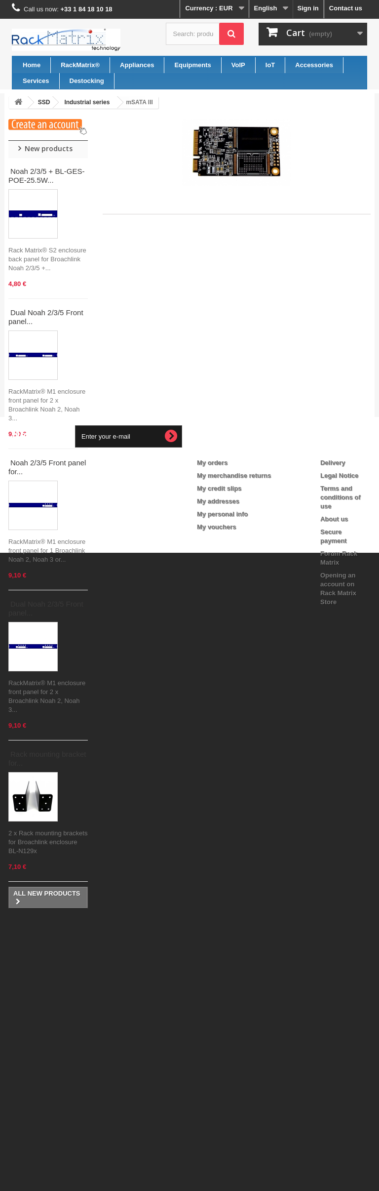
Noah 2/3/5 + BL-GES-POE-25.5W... (46, 175)
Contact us (345, 8)
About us (334, 1050)
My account (222, 978)
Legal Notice (339, 1006)
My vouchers (216, 1058)
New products (49, 148)
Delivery (332, 993)
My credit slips (219, 1019)
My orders (212, 993)
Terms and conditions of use (340, 1028)
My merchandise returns (234, 1006)
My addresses (218, 1032)
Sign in (307, 8)
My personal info (222, 1045)
